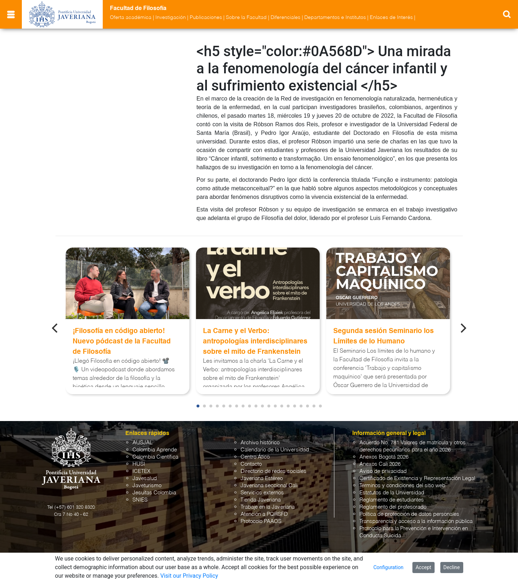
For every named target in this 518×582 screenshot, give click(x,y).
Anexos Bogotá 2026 (383, 457)
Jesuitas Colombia (154, 492)
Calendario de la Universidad (275, 450)
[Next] (462, 328)
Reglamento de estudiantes (391, 500)
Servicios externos (262, 492)
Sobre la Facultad (246, 17)
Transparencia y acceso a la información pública (416, 521)
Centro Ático (255, 457)
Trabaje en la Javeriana (268, 507)
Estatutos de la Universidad (391, 492)
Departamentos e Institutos (335, 17)
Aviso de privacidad (383, 471)
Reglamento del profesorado (392, 507)
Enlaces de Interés (391, 17)
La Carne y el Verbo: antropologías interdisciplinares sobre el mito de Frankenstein (255, 341)
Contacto (251, 464)
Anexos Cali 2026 (380, 464)
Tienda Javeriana (261, 500)
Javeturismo (146, 485)
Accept (423, 567)
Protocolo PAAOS (261, 521)
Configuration (388, 567)
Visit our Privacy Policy (189, 575)
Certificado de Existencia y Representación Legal (417, 478)
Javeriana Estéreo (262, 478)
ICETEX (141, 471)
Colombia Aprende (154, 450)
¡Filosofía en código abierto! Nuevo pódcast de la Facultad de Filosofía (122, 341)
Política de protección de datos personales (409, 514)
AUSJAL (142, 442)
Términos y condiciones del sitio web (402, 485)
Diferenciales (285, 17)
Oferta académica (130, 17)
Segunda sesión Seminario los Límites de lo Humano (383, 336)
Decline (452, 567)
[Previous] (55, 328)
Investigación (170, 17)
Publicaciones (206, 17)
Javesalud (144, 478)
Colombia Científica (155, 457)
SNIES (139, 500)
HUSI (138, 464)
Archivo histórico (260, 442)
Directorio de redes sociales (273, 471)
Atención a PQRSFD (264, 514)
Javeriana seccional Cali (269, 485)
